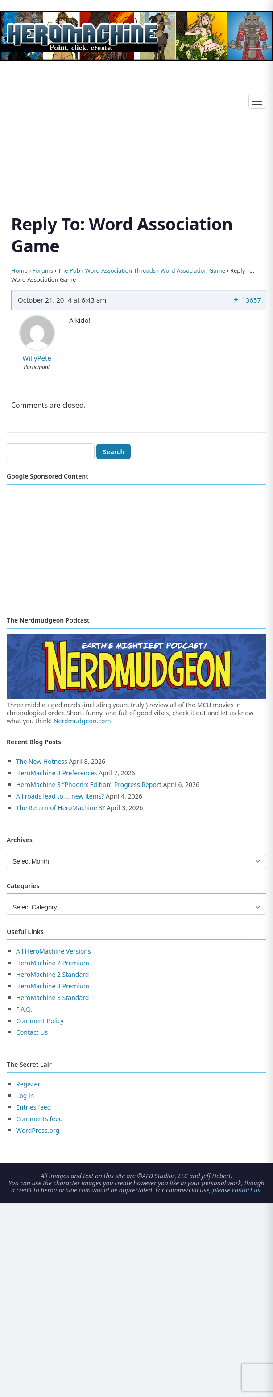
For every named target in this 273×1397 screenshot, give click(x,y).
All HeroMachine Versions (53, 951)
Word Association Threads (120, 270)
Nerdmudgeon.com (82, 721)
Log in (25, 1095)
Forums (43, 270)
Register (28, 1084)
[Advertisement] (136, 127)
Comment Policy (40, 1020)
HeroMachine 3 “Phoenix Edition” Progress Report (88, 784)
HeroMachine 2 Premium (52, 963)
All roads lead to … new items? (60, 796)
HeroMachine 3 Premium (52, 986)
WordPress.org (37, 1130)
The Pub (69, 270)
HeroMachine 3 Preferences (56, 773)
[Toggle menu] (257, 101)
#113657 (247, 299)
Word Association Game (193, 270)
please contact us (236, 1190)
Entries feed (33, 1107)
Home (19, 270)
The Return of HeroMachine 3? (60, 807)
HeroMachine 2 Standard (52, 974)
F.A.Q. (24, 1009)
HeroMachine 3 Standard (52, 997)
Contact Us (32, 1032)
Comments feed (39, 1118)
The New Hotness (41, 761)
